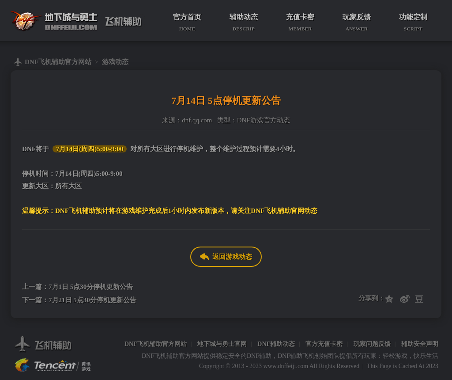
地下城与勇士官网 (222, 344)
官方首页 (187, 22)
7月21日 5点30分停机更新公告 (92, 300)
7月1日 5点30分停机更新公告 (91, 286)
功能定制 (413, 22)
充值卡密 (300, 22)
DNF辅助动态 (276, 344)
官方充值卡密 (324, 344)
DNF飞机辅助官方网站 (58, 61)
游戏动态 (115, 61)
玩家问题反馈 (372, 344)
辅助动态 (244, 22)
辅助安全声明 (419, 344)
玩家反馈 (357, 22)
